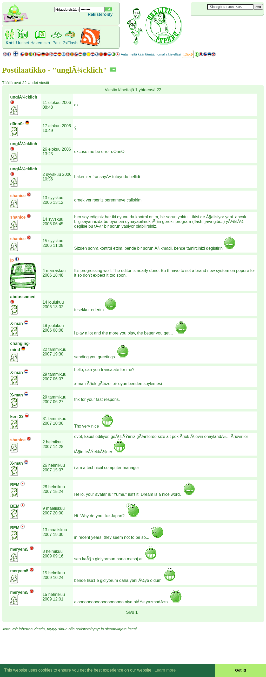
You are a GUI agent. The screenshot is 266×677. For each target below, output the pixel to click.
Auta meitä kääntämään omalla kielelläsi (151, 54)
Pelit (56, 43)
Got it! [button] (240, 670)
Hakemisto (40, 43)
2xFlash (70, 43)
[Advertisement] (221, 24)
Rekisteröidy (100, 14)
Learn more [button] (165, 670)
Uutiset (22, 43)
